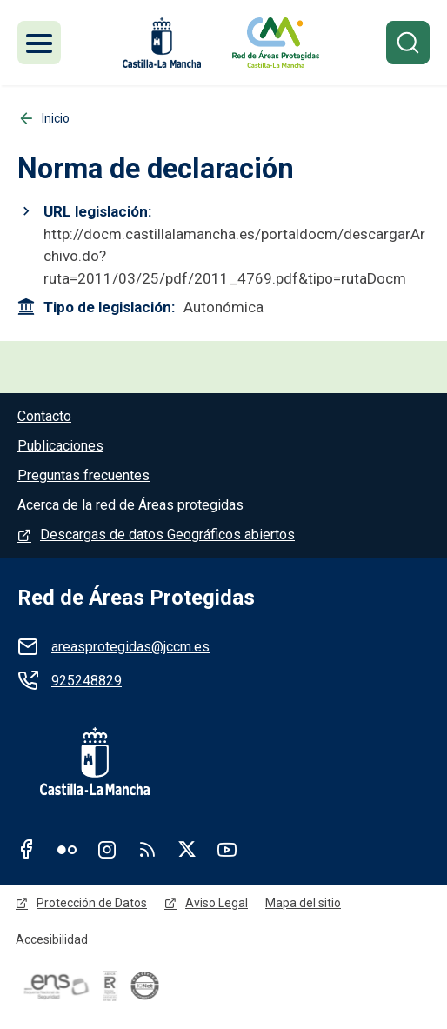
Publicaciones (60, 446)
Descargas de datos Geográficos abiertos (167, 534)
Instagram (107, 849)
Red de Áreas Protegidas (136, 597)
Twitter (187, 849)
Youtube (227, 849)
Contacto (44, 416)
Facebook (27, 849)
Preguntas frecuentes (83, 475)
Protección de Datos (92, 903)
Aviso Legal (216, 903)
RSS (147, 849)
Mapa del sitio (303, 903)
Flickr (67, 849)
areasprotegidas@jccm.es (130, 646)
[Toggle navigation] (39, 42)
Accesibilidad (52, 939)
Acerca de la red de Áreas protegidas (130, 505)
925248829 (86, 680)
